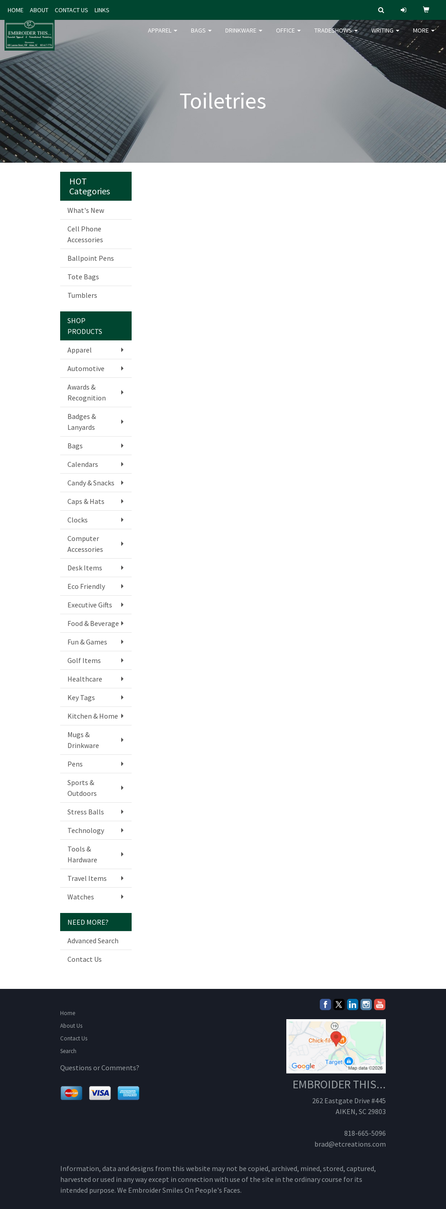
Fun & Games (87, 641)
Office (288, 36)
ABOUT (39, 10)
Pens (75, 763)
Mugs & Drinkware (83, 740)
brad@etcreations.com (350, 1143)
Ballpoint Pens (90, 258)
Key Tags (81, 697)
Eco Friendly (86, 586)
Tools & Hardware (82, 854)
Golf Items (84, 660)
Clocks (77, 519)
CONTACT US (71, 10)
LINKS (102, 10)
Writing (385, 36)
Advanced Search (93, 940)
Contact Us (84, 959)
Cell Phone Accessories (85, 234)
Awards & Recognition (86, 392)
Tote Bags (83, 276)
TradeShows (336, 36)
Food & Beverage (93, 623)
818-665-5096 (365, 1133)
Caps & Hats (85, 501)
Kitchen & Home (92, 715)
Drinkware (243, 36)
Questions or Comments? (99, 1067)
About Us (71, 1026)
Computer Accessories (85, 544)
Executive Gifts (89, 604)
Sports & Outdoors (82, 788)
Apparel (162, 36)
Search (68, 1051)
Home (67, 1013)
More (424, 36)
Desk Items (84, 567)
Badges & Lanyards (81, 422)
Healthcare (84, 678)
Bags (201, 36)
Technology (85, 830)
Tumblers (82, 295)
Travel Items (87, 878)
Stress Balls (85, 811)
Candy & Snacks (90, 482)
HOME (16, 10)
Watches (80, 896)
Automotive (85, 368)
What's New (85, 210)
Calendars (82, 464)
